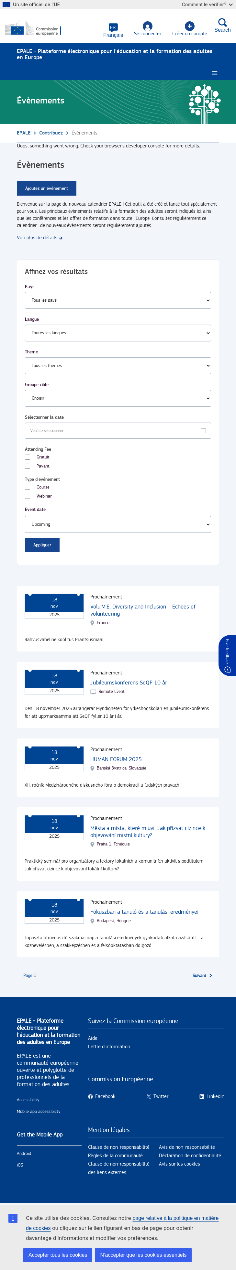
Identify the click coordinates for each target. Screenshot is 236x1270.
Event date (35, 509)
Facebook (105, 1097)
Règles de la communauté (115, 1156)
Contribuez (51, 133)
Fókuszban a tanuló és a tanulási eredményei (144, 912)
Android (24, 1154)
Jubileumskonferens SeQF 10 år (128, 683)
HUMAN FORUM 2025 (116, 759)
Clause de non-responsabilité (119, 1148)
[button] (113, 31)
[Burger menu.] (214, 73)
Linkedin (215, 1097)
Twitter (160, 1097)
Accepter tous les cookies (57, 1255)
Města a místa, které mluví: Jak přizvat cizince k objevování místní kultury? (147, 832)
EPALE (23, 133)
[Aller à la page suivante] (202, 976)
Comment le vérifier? (207, 4)
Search (222, 25)
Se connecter (147, 29)
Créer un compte (189, 29)
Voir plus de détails (37, 238)
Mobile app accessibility (39, 1111)
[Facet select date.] (118, 431)
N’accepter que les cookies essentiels (143, 1255)
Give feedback (227, 651)
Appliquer (42, 545)
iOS (20, 1165)
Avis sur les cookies (179, 1164)
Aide (92, 1039)
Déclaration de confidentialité (190, 1156)
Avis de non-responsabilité (187, 1148)
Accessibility (28, 1100)
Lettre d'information (109, 1047)
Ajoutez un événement (46, 188)
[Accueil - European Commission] (36, 28)
